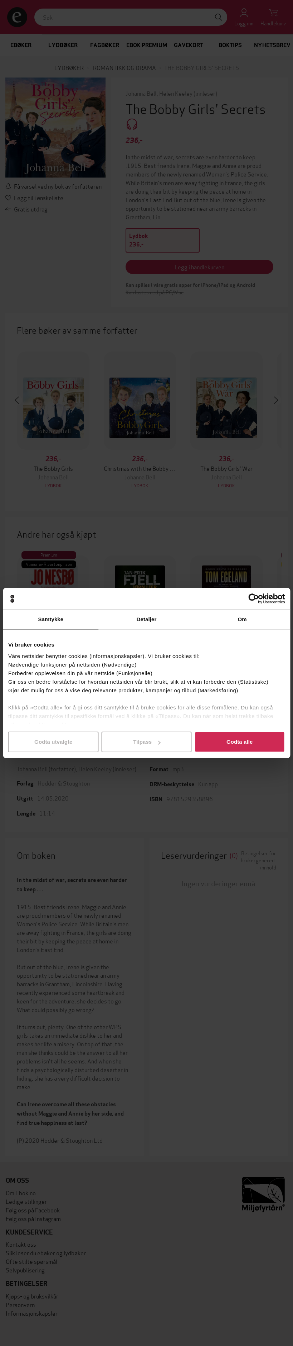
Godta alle (239, 742)
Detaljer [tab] (147, 619)
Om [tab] (242, 619)
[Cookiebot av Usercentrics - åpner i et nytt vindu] (253, 598)
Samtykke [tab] (50, 619)
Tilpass (146, 742)
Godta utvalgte (53, 742)
